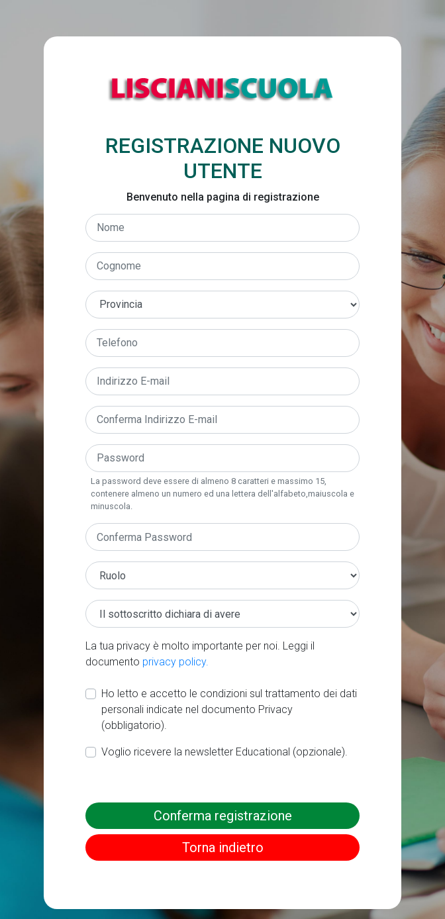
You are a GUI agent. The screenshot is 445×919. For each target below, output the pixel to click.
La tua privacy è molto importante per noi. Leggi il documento (200, 654)
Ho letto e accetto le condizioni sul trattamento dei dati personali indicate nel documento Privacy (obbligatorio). (229, 709)
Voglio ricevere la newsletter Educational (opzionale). (224, 752)
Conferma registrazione (223, 816)
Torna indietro (223, 847)
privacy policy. (175, 661)
